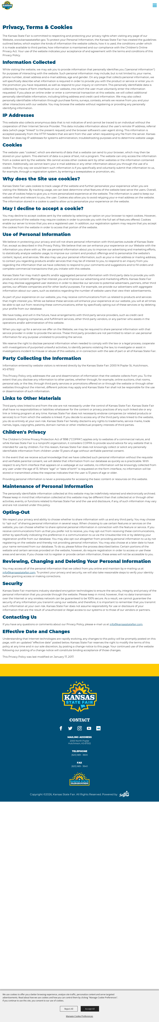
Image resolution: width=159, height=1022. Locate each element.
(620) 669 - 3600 (79, 755)
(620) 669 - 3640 (79, 766)
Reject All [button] (68, 1008)
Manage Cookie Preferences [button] (79, 1016)
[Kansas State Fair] (7, 5)
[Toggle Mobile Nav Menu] (154, 5)
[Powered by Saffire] (124, 794)
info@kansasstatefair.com (19, 572)
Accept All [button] (90, 1008)
